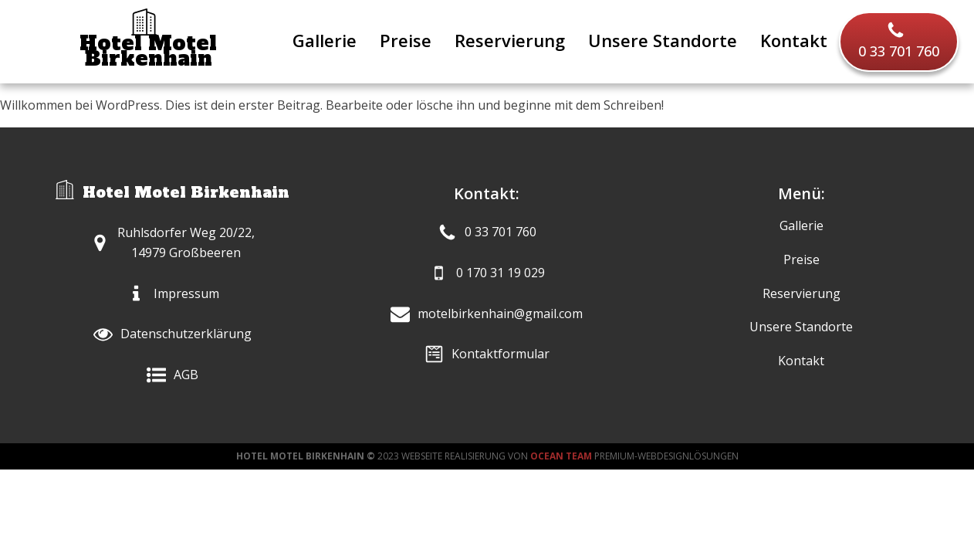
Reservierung (510, 40)
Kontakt (793, 40)
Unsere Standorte (662, 40)
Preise (405, 40)
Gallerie (325, 40)
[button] (899, 42)
